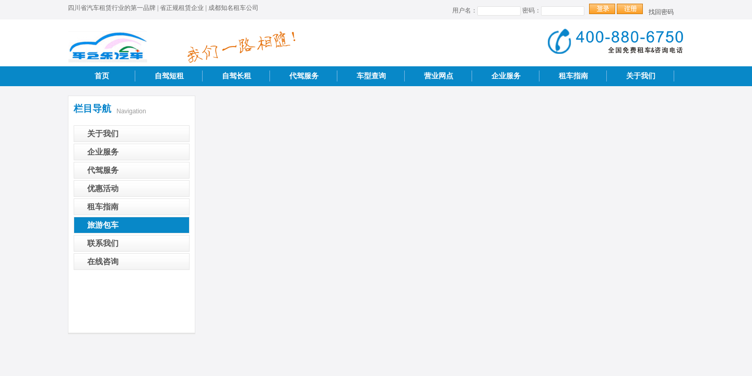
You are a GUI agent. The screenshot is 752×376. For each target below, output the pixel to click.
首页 (102, 76)
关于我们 (640, 76)
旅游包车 (103, 225)
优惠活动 (103, 188)
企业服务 (506, 76)
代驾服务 (304, 76)
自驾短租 (169, 76)
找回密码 (661, 12)
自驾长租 (236, 76)
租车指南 (573, 76)
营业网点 (438, 76)
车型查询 (371, 76)
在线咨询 (103, 261)
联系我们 (103, 243)
